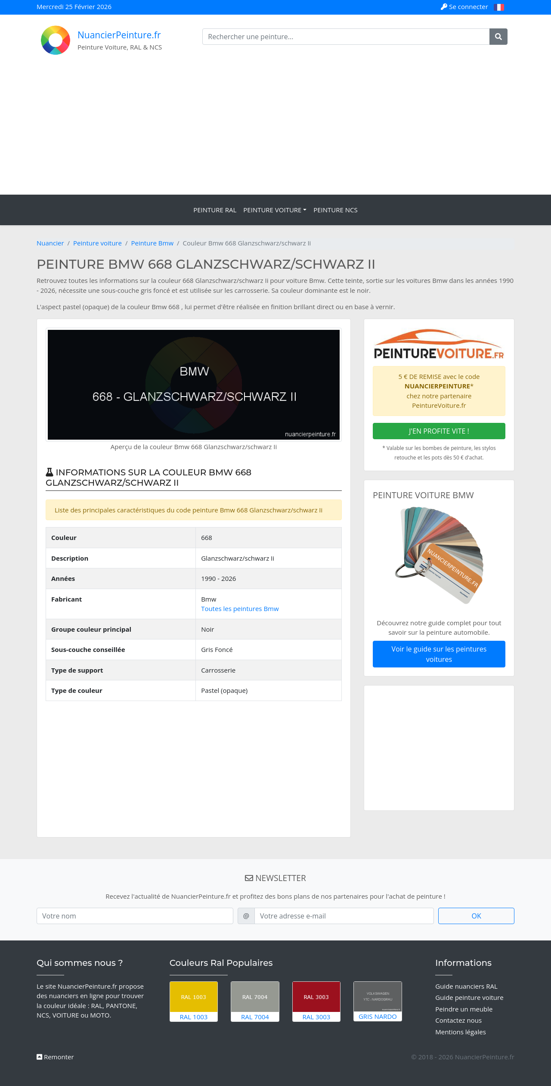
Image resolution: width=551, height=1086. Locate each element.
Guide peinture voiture (469, 997)
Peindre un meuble (463, 1009)
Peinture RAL (214, 209)
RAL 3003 (317, 1001)
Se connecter (465, 6)
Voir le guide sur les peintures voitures (439, 654)
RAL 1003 (194, 1001)
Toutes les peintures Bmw (240, 608)
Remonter (55, 1056)
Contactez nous (458, 1020)
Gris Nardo (378, 1001)
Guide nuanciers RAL (466, 986)
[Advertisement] (275, 130)
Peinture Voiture (272, 209)
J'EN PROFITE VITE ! (439, 431)
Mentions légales (460, 1031)
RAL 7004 (255, 1001)
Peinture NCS (335, 209)
